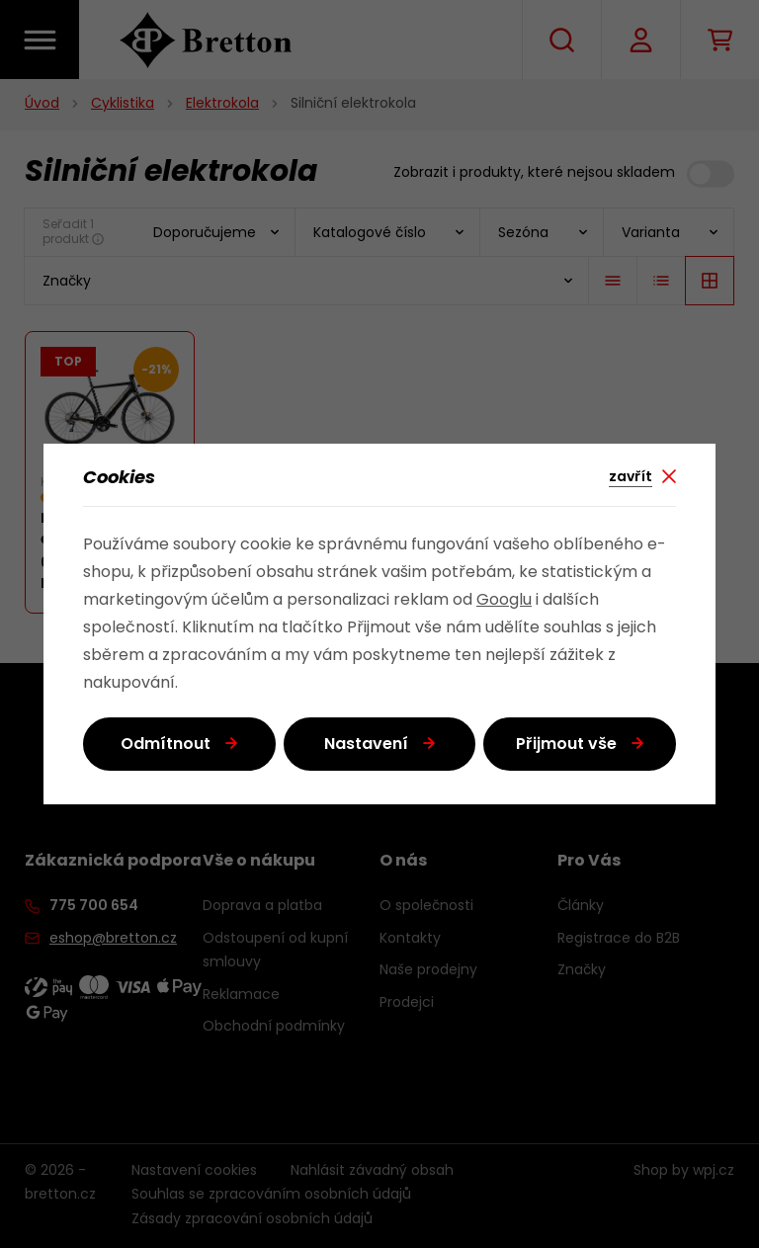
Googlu (504, 601)
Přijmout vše (566, 745)
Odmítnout (166, 745)
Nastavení (366, 745)
